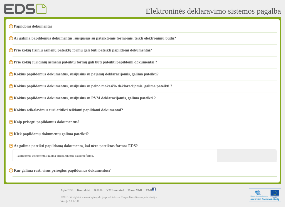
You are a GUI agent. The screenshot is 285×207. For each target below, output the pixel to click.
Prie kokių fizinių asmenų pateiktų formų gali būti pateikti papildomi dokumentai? (83, 50)
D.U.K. (98, 190)
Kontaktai (83, 190)
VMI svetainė (115, 190)
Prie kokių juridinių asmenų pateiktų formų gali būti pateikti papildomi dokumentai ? (85, 62)
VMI (151, 190)
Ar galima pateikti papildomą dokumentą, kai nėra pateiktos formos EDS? (76, 146)
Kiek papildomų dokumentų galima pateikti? (51, 134)
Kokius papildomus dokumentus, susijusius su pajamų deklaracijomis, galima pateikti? (86, 74)
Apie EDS (67, 190)
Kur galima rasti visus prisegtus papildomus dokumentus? (62, 170)
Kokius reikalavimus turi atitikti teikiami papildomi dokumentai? (68, 110)
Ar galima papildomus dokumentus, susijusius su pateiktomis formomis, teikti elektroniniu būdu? (95, 38)
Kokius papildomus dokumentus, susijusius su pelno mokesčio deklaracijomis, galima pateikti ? (93, 86)
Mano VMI (134, 190)
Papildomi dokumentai (33, 26)
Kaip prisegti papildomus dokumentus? (47, 122)
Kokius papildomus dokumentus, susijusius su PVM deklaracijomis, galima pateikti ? (85, 98)
